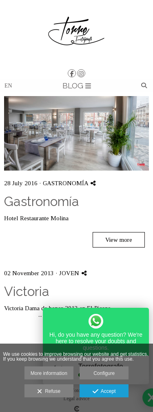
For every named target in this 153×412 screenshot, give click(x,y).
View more (118, 240)
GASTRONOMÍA (65, 183)
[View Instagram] (81, 73)
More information (49, 373)
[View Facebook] (72, 73)
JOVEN (69, 273)
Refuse (48, 391)
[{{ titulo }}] (76, 133)
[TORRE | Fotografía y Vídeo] (76, 33)
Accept (104, 391)
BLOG (76, 85)
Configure (104, 373)
